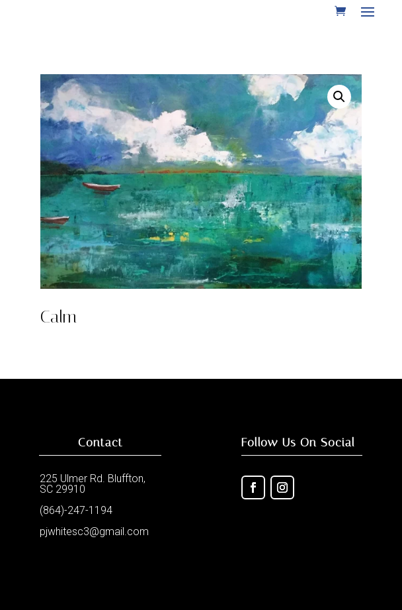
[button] (339, 97)
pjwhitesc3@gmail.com (94, 531)
